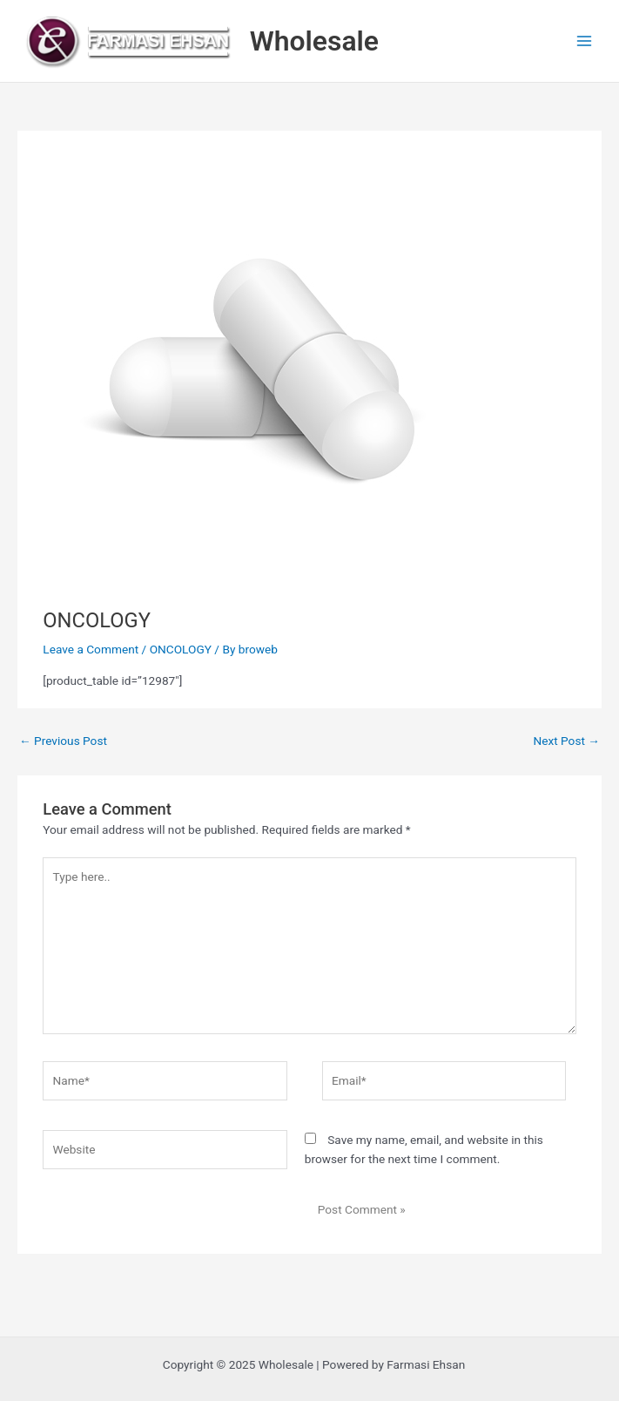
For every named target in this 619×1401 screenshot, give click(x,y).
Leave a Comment (90, 649)
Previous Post (63, 741)
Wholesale (314, 41)
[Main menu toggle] (585, 41)
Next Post (566, 741)
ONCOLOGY (181, 649)
